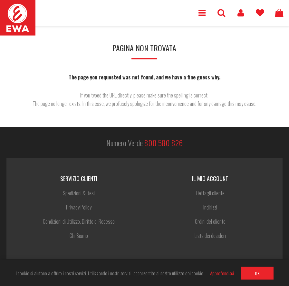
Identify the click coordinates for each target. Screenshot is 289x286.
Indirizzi (210, 207)
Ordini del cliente (210, 221)
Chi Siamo (79, 236)
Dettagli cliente (210, 193)
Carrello (279, 13)
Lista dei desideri (260, 13)
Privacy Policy (79, 207)
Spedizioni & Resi (79, 193)
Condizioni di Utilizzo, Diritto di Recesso (79, 221)
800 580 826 (163, 142)
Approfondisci (222, 273)
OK (257, 273)
